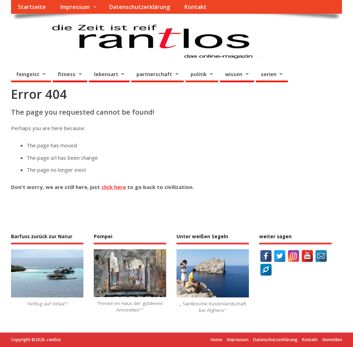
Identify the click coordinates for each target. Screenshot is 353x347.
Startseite (32, 7)
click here (113, 186)
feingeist (27, 74)
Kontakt (195, 7)
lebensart (106, 74)
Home (216, 340)
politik (198, 74)
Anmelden (332, 340)
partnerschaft (154, 74)
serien (268, 74)
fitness (66, 74)
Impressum (75, 7)
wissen (233, 74)
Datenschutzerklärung (139, 7)
